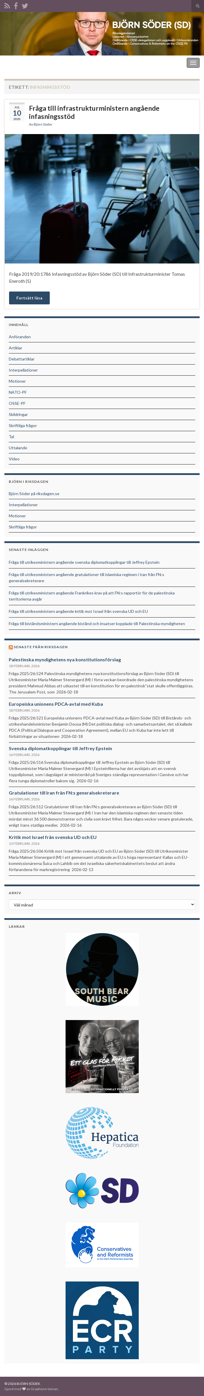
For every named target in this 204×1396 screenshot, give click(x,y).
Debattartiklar (22, 358)
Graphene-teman (44, 1389)
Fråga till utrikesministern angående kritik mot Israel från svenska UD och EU (78, 611)
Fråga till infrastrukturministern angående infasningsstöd (94, 112)
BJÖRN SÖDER (20, 62)
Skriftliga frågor (23, 425)
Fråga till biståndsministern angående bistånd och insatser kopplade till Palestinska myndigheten (97, 623)
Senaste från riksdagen (41, 647)
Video (14, 458)
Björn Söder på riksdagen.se (34, 493)
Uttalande (18, 447)
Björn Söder (43, 124)
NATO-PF (18, 392)
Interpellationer (23, 369)
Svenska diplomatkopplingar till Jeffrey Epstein (60, 748)
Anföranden (20, 336)
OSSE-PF (17, 403)
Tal (11, 436)
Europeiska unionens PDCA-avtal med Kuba (56, 704)
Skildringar (18, 414)
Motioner (17, 381)
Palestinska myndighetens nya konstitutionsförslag (65, 659)
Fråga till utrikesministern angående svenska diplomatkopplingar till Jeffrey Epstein (84, 562)
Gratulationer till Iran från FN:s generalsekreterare (64, 792)
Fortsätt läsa (29, 297)
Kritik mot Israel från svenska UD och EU (53, 837)
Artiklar (15, 347)
